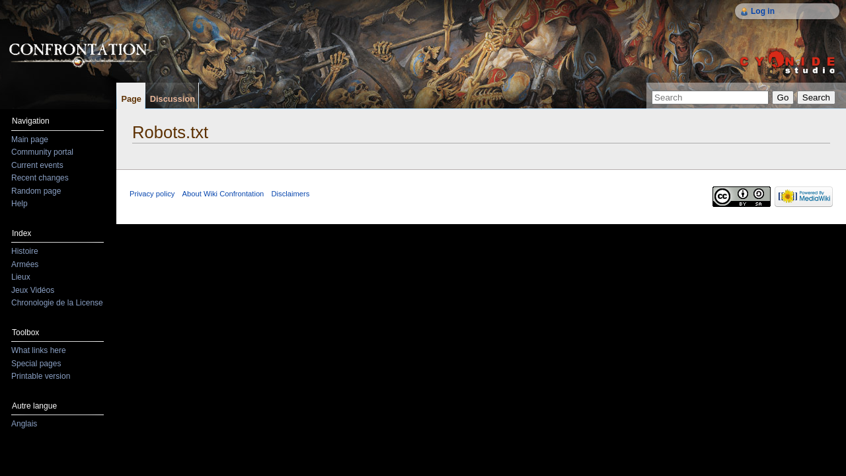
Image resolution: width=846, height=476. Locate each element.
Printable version (40, 376)
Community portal (42, 152)
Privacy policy (152, 194)
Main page (29, 139)
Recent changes (40, 177)
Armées (24, 264)
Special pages (36, 363)
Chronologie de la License (57, 302)
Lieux (20, 277)
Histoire (24, 251)
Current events (37, 165)
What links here (38, 350)
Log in (763, 11)
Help (19, 203)
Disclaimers (291, 194)
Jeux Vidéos (32, 290)
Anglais (24, 423)
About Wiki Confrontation (223, 194)
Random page (36, 191)
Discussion (172, 99)
